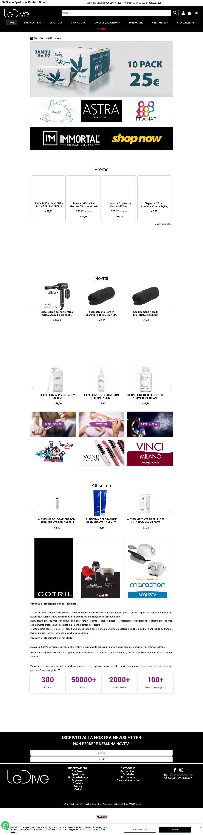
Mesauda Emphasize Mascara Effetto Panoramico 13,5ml (119, 206)
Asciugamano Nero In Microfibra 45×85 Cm (145, 313)
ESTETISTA (56, 22)
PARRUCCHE (136, 22)
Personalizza (140, 829)
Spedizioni (21, 2)
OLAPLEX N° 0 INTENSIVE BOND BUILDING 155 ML (101, 396)
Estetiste (128, 774)
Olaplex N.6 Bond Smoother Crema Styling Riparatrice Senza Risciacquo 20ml (154, 208)
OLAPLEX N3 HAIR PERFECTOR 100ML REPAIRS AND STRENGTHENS (145, 398)
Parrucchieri (128, 771)
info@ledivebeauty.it (181, 774)
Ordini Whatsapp (78, 777)
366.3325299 (155, 3)
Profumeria (128, 777)
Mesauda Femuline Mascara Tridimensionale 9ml (84, 206)
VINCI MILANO (160, 22)
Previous (32, 70)
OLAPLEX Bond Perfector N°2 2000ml (57, 396)
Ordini (42, 2)
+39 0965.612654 (114, 3)
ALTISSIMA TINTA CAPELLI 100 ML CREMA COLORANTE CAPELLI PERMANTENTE (145, 522)
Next (171, 70)
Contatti (33, 2)
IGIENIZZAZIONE (186, 22)
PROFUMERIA (78, 22)
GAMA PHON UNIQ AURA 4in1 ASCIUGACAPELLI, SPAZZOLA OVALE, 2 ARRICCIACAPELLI (48, 208)
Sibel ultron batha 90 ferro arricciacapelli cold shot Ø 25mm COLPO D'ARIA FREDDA (57, 315)
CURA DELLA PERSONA (107, 22)
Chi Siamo (8, 2)
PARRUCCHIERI (32, 22)
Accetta (175, 829)
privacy (13, 832)
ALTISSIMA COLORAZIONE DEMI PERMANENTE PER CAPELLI (57, 521)
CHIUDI (200, 827)
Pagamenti (77, 780)
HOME (11, 22)
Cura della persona (128, 780)
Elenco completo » (163, 224)
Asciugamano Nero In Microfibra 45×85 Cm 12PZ (101, 313)
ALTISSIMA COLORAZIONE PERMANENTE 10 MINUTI (101, 521)
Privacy (77, 786)
